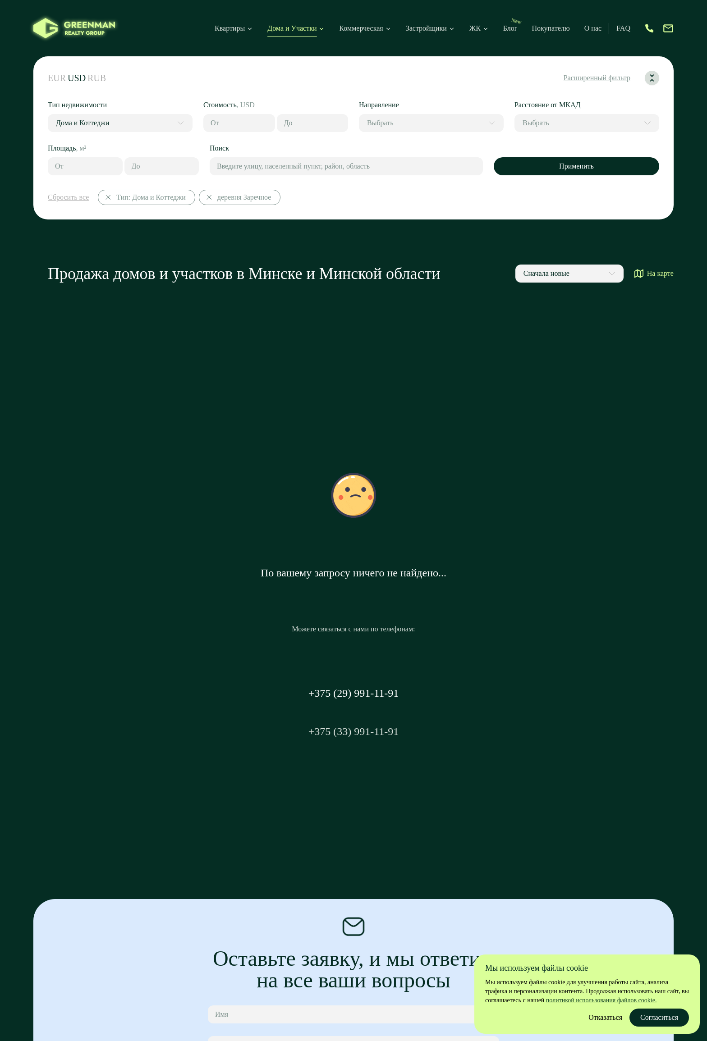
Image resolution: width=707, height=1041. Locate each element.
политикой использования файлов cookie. (601, 1000)
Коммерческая (361, 28)
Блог (510, 28)
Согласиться (659, 1017)
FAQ (623, 28)
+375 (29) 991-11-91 (353, 693)
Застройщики (426, 28)
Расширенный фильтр (597, 78)
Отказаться (605, 1017)
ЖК (479, 28)
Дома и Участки (292, 28)
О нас (592, 28)
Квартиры (230, 28)
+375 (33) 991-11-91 (353, 731)
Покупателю (550, 28)
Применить (576, 166)
